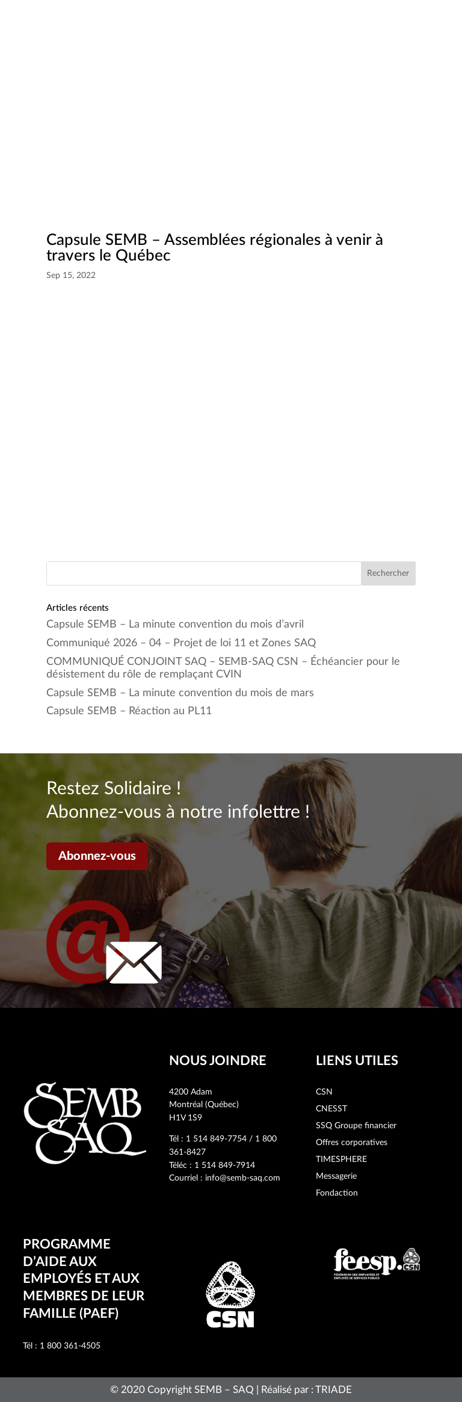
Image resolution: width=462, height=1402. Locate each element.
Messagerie (336, 1176)
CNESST (331, 1109)
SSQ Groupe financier (356, 1126)
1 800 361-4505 (70, 1346)
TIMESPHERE (341, 1159)
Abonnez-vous (97, 856)
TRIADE (333, 1390)
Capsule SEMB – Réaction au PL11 (129, 711)
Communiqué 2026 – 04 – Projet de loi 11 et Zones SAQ (181, 643)
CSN (324, 1092)
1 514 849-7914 (224, 1165)
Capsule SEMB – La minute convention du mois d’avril (175, 624)
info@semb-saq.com (242, 1178)
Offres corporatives (351, 1142)
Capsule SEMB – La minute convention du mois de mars (180, 693)
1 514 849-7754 (216, 1139)
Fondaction (337, 1193)
